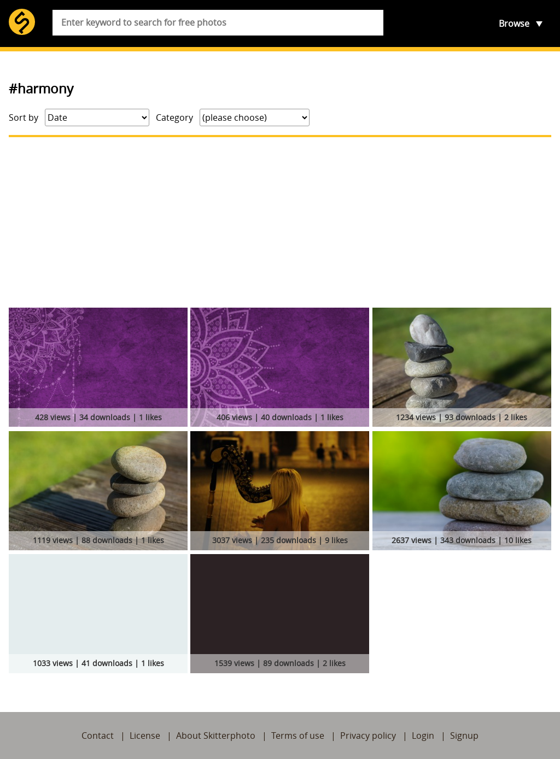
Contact (97, 735)
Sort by (23, 117)
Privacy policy (368, 735)
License (145, 735)
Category (174, 117)
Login (423, 735)
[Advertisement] (280, 222)
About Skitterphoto (215, 735)
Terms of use (297, 735)
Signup (464, 735)
